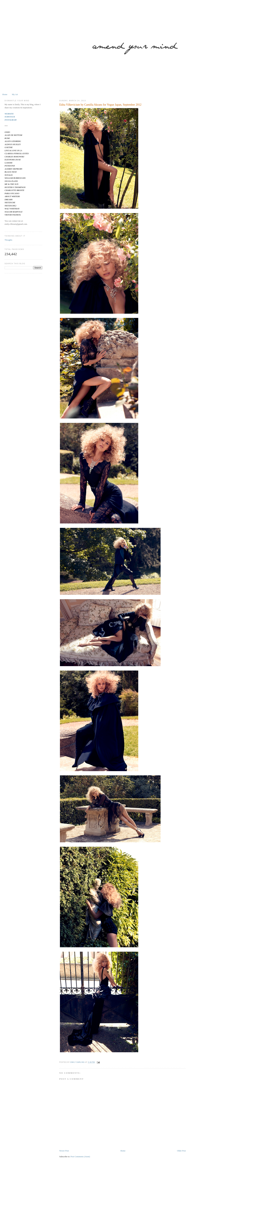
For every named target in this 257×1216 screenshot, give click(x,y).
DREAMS (9, 199)
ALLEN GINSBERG (13, 141)
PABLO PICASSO (12, 193)
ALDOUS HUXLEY (13, 144)
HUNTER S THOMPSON (15, 187)
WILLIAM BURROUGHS (15, 178)
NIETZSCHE (10, 202)
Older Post (181, 1151)
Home (4, 94)
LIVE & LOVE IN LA (13, 150)
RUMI (7, 138)
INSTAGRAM (11, 120)
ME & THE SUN (11, 184)
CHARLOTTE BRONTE (14, 190)
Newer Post (64, 1151)
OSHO (7, 132)
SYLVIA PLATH (11, 181)
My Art (15, 94)
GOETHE (9, 147)
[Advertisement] (95, 1192)
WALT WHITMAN (12, 208)
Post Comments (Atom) (80, 1156)
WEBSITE (9, 114)
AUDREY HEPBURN (13, 169)
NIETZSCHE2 (10, 205)
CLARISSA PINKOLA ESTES (17, 153)
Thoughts (8, 240)
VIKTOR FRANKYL (13, 215)
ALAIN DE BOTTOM (13, 135)
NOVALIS (9, 175)
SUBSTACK (10, 117)
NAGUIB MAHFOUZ (13, 212)
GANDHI (8, 163)
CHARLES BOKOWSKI (14, 156)
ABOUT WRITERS (12, 196)
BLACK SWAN (11, 172)
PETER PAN (10, 166)
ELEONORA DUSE (13, 159)
